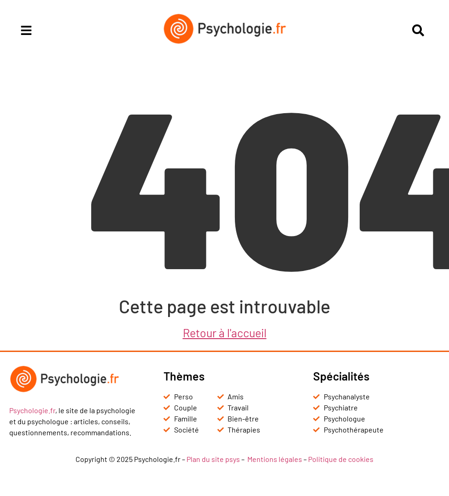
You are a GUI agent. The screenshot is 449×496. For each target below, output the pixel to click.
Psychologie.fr (32, 410)
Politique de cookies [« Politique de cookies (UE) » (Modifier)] (340, 459)
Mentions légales (274, 459)
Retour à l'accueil (225, 333)
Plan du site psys (213, 459)
